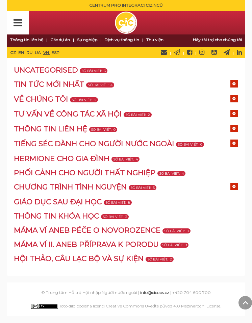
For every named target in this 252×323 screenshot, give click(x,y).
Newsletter (177, 52)
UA (38, 52)
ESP (55, 52)
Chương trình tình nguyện (70, 187)
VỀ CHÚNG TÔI (41, 99)
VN (46, 52)
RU (29, 52)
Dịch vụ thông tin (121, 39)
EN (21, 52)
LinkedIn (239, 52)
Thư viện (154, 39)
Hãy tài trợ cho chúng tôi (217, 39)
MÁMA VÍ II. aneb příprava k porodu (86, 244)
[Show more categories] (234, 84)
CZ (13, 52)
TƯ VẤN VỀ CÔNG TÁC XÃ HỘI (68, 114)
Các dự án (60, 39)
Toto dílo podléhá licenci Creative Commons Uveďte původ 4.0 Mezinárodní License (125, 305)
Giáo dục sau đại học (58, 202)
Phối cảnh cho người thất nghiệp (84, 173)
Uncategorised (46, 70)
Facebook (189, 52)
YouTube (214, 52)
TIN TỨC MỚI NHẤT (49, 84)
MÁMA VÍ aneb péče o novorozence (87, 230)
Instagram (201, 52)
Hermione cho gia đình (61, 158)
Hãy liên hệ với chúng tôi (164, 52)
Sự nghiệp (87, 39)
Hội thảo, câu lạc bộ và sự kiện (79, 258)
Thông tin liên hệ (26, 39)
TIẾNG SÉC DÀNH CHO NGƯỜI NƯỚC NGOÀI (94, 144)
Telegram (227, 52)
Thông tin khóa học (56, 216)
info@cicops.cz (154, 292)
